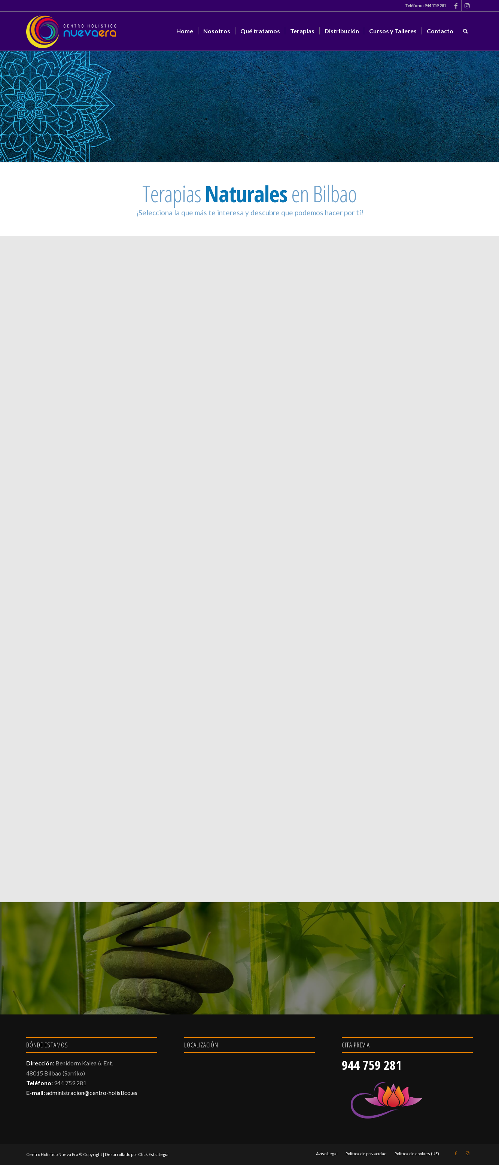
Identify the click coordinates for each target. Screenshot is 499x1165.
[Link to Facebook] (455, 5)
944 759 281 (435, 5)
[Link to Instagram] (467, 5)
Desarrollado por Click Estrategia (136, 1154)
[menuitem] (184, 31)
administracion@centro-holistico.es (91, 1092)
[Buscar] (465, 31)
